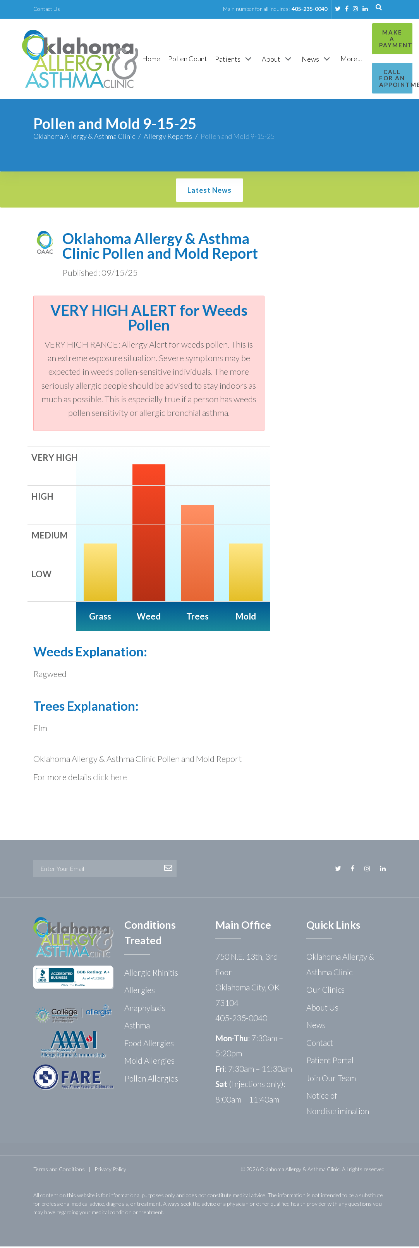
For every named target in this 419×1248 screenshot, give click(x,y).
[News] (317, 60)
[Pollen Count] (187, 59)
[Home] (151, 59)
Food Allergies (149, 1044)
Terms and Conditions (59, 1170)
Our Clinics (325, 991)
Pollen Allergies (151, 1080)
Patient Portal (330, 1061)
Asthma (137, 1027)
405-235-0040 (309, 8)
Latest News (209, 191)
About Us (322, 1009)
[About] (278, 60)
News (316, 1026)
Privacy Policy (110, 1170)
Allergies (139, 991)
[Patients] (234, 60)
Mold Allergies (149, 1062)
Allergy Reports (168, 137)
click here (110, 778)
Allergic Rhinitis (151, 974)
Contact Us (46, 8)
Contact (319, 1044)
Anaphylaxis (144, 1009)
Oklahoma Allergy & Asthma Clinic (84, 137)
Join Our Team (331, 1079)
